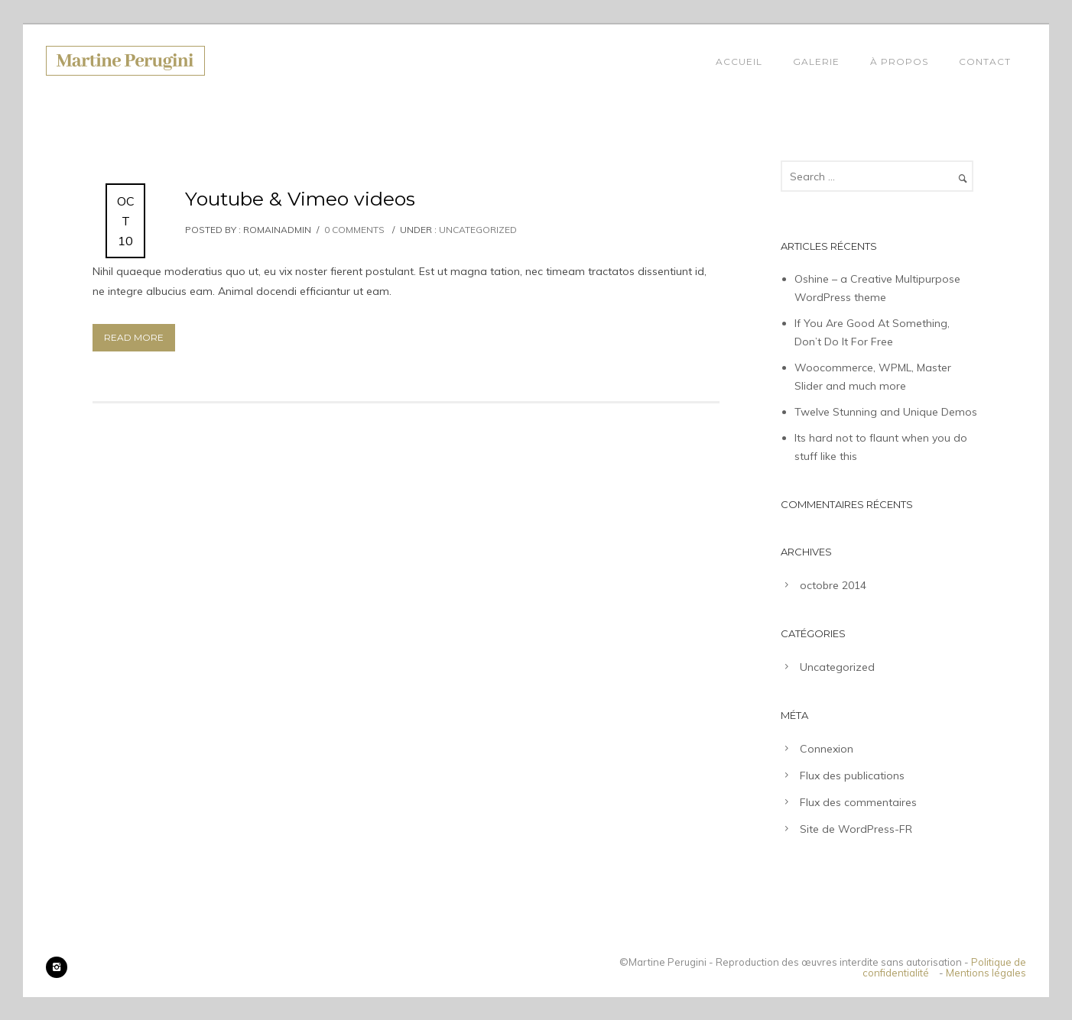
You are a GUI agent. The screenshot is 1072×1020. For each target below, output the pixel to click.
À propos (899, 61)
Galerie (816, 61)
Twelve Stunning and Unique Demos (885, 412)
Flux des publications (852, 775)
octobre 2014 (833, 585)
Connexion (826, 749)
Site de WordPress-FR (856, 829)
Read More (134, 337)
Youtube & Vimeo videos (300, 198)
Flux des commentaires (858, 802)
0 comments (354, 229)
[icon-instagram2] (56, 967)
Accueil (739, 61)
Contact (985, 61)
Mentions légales (986, 973)
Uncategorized (477, 229)
